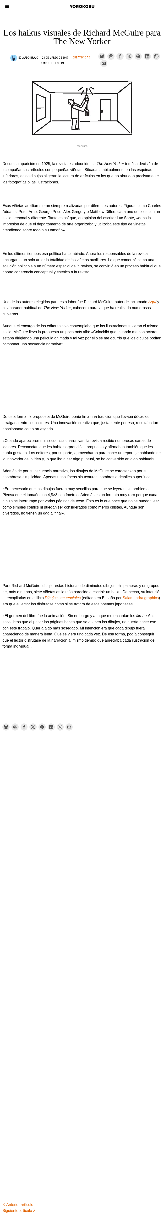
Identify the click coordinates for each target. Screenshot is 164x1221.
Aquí (152, 302)
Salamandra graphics (141, 598)
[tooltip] (101, 56)
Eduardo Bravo (28, 57)
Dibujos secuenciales (63, 598)
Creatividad (81, 57)
